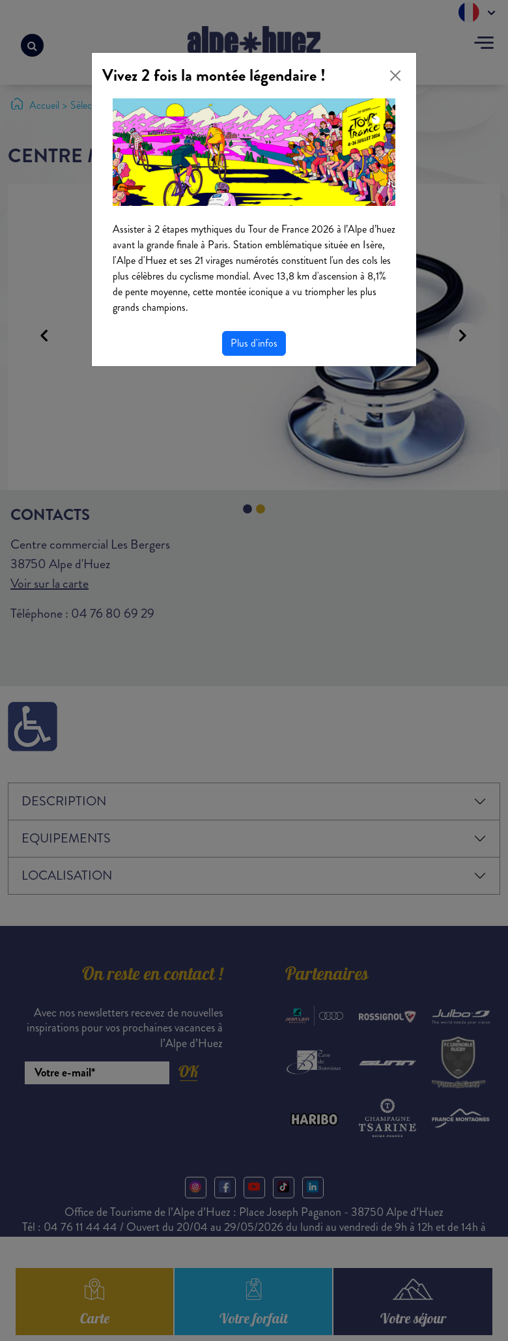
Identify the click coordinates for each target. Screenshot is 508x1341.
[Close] (395, 75)
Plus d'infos (254, 343)
